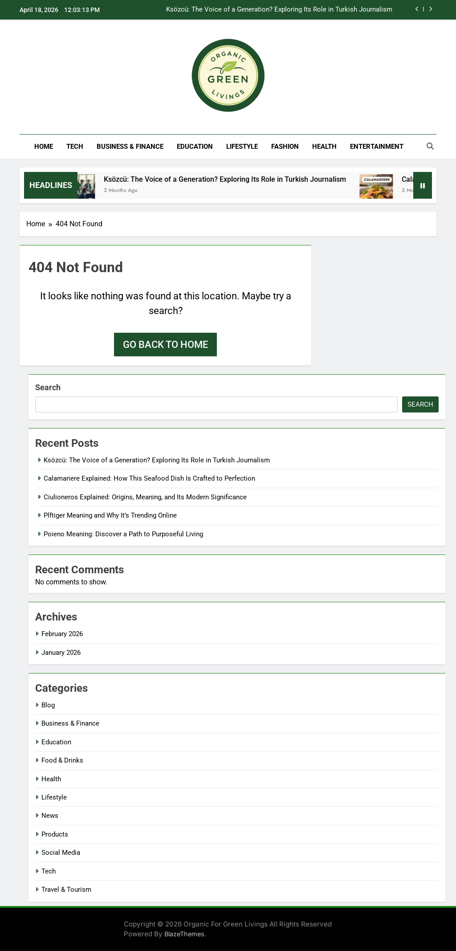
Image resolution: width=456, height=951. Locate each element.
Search (48, 387)
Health (324, 147)
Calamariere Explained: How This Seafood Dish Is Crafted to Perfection (149, 478)
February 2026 (62, 634)
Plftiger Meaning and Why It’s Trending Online (110, 515)
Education (195, 147)
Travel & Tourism (66, 890)
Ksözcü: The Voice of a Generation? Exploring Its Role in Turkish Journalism (279, 9)
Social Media (60, 853)
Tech (74, 147)
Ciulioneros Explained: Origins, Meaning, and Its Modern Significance (145, 497)
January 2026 (61, 653)
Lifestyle (242, 147)
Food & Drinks (62, 760)
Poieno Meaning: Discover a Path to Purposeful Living (123, 534)
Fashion (285, 147)
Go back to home (165, 344)
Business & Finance (130, 147)
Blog (48, 705)
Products (54, 834)
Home (43, 147)
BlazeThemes (184, 934)
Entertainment (376, 147)
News (49, 816)
